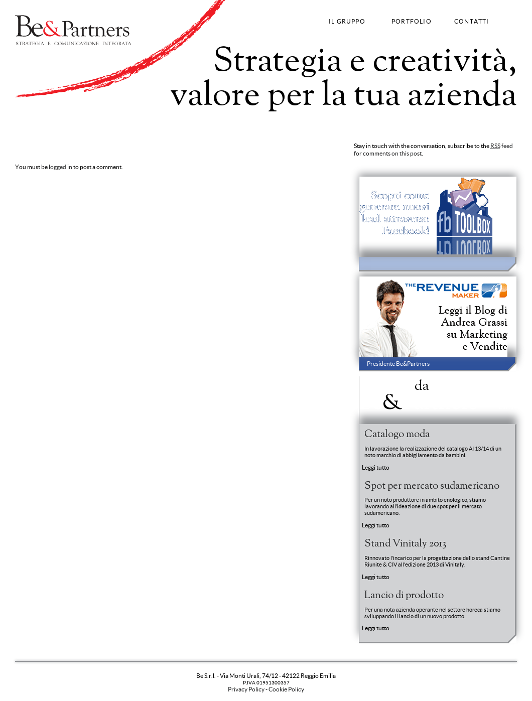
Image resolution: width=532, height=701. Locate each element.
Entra (506, 407)
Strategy (27, 122)
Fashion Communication (133, 122)
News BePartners (418, 394)
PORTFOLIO (411, 21)
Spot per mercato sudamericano (431, 486)
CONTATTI (471, 21)
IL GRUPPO (347, 21)
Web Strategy (189, 122)
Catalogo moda (397, 435)
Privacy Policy (246, 689)
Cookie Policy (286, 689)
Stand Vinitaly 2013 (405, 544)
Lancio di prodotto (404, 596)
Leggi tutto (375, 467)
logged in (60, 167)
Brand (51, 122)
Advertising (79, 122)
